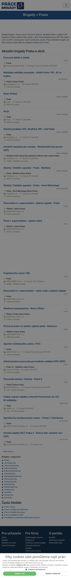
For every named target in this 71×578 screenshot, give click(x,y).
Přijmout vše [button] (20, 574)
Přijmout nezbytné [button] (53, 574)
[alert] (35, 289)
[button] (35, 569)
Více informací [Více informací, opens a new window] (43, 567)
